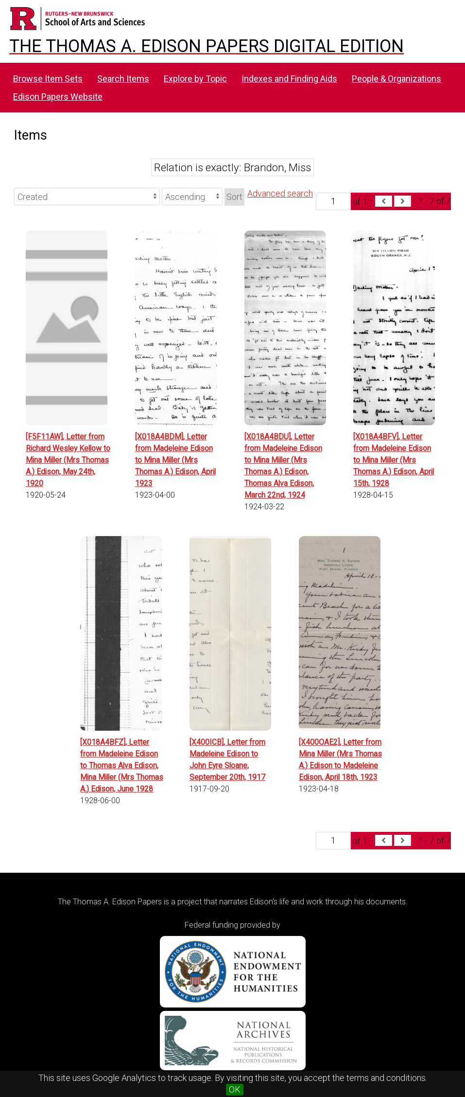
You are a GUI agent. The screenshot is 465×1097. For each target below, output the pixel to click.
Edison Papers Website (58, 96)
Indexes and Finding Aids (289, 78)
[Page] (333, 201)
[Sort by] (87, 196)
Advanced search (280, 193)
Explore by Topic (195, 78)
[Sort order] (192, 196)
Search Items (123, 78)
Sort (234, 197)
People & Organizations (396, 78)
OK (235, 1089)
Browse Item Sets (48, 78)
